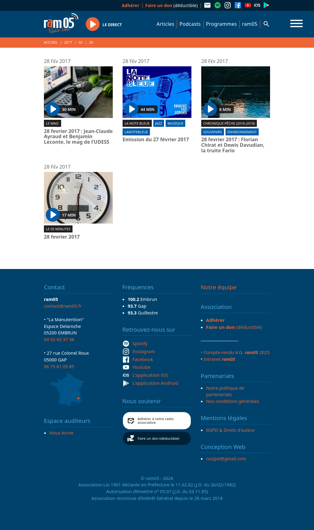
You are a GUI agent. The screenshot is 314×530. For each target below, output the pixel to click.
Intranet (219, 359)
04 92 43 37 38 (59, 339)
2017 (68, 42)
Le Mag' (52, 123)
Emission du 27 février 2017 (156, 139)
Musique (175, 123)
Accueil (51, 42)
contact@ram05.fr (63, 306)
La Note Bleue (137, 123)
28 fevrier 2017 (62, 237)
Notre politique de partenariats (225, 391)
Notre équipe (219, 287)
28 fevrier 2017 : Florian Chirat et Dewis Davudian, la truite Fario (233, 145)
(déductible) (171, 5)
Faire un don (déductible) (158, 438)
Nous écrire (61, 433)
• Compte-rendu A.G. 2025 (235, 352)
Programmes (221, 24)
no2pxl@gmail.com (226, 458)
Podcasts (190, 24)
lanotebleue (136, 132)
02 (81, 42)
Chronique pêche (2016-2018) (229, 123)
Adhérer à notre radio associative (156, 420)
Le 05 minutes (58, 229)
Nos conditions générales (232, 401)
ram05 (249, 24)
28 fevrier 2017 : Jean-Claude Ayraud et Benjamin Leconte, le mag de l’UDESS (78, 137)
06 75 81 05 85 (59, 366)
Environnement (242, 132)
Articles (166, 24)
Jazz (158, 123)
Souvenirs (212, 132)
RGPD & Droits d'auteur (230, 430)
